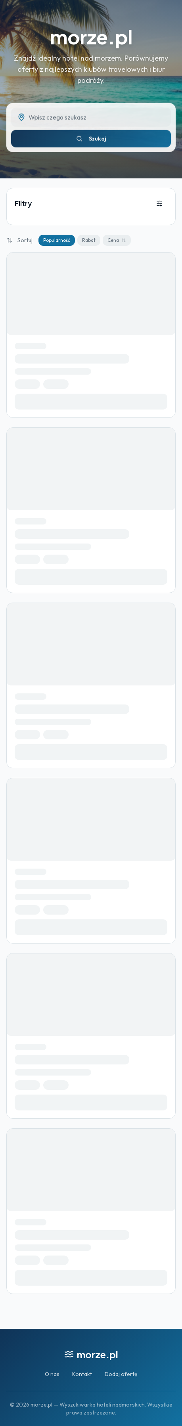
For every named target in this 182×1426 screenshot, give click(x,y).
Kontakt (82, 1374)
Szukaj (91, 141)
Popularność (56, 240)
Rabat (89, 240)
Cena (116, 240)
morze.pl (91, 37)
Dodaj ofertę (121, 1374)
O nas (52, 1374)
